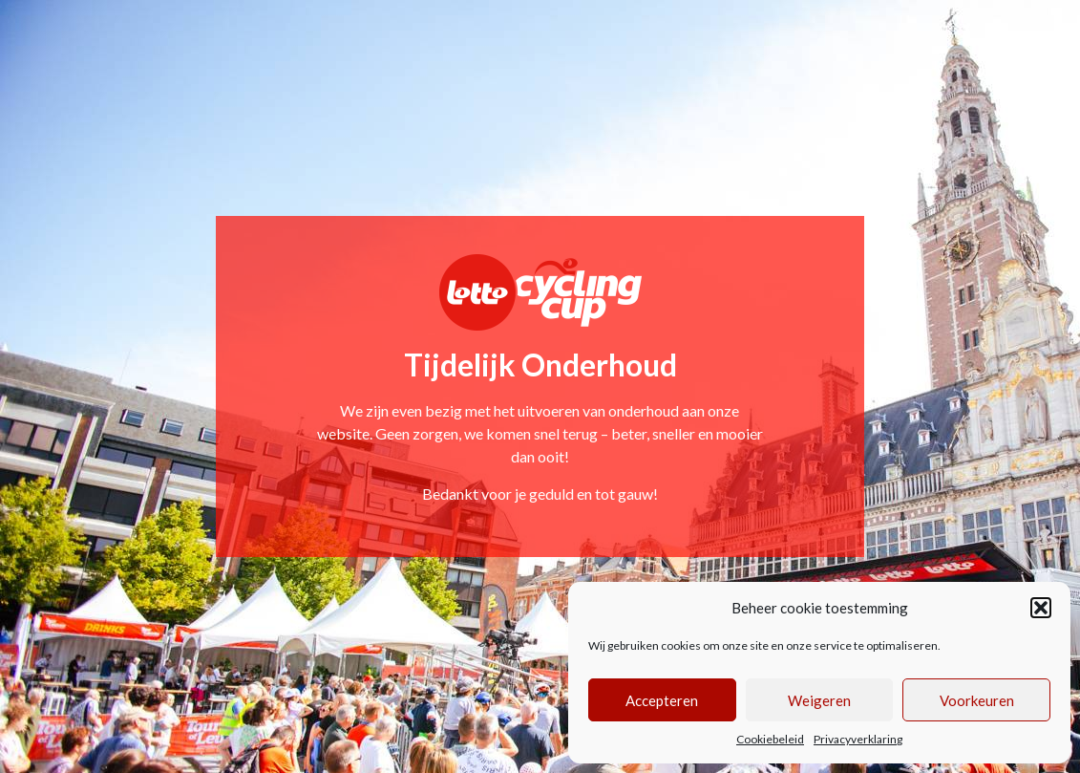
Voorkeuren (977, 700)
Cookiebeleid (770, 739)
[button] (1040, 607)
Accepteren (661, 700)
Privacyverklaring (858, 739)
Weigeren (819, 700)
